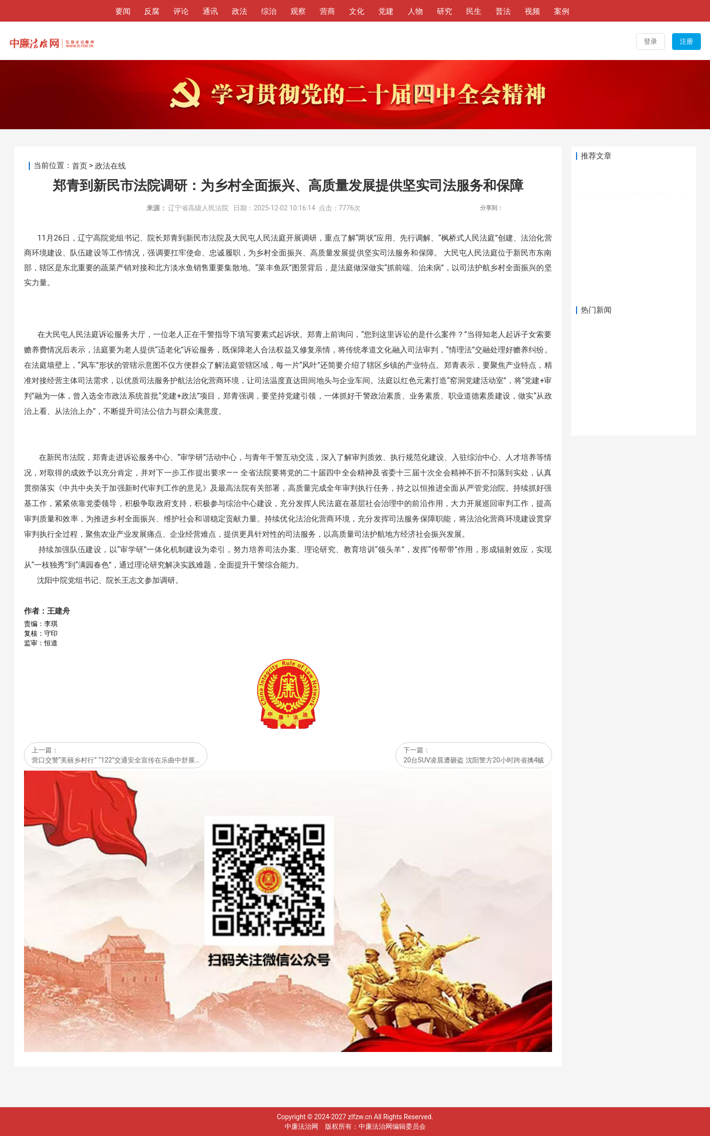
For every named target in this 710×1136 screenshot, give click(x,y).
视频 (532, 11)
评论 (181, 11)
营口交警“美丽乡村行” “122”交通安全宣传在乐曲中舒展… (116, 760)
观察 (298, 11)
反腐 (151, 11)
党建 (386, 11)
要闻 (123, 11)
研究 (444, 11)
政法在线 (110, 165)
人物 (415, 11)
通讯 (210, 11)
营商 (327, 11)
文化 (356, 11)
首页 (79, 165)
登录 (650, 41)
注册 (686, 41)
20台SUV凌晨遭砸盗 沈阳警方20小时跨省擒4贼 (473, 760)
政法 (239, 11)
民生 (473, 11)
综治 (269, 11)
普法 (503, 11)
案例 (561, 11)
